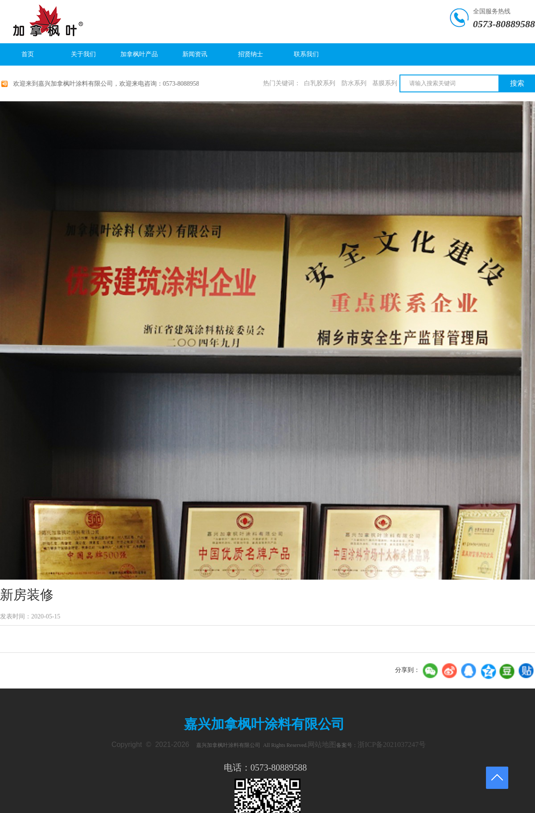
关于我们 (83, 54)
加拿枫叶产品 (139, 54)
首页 (27, 54)
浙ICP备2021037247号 (392, 744)
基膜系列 (384, 83)
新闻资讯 (194, 54)
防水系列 (354, 83)
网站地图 (322, 744)
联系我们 (306, 54)
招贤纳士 (250, 54)
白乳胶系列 (319, 83)
